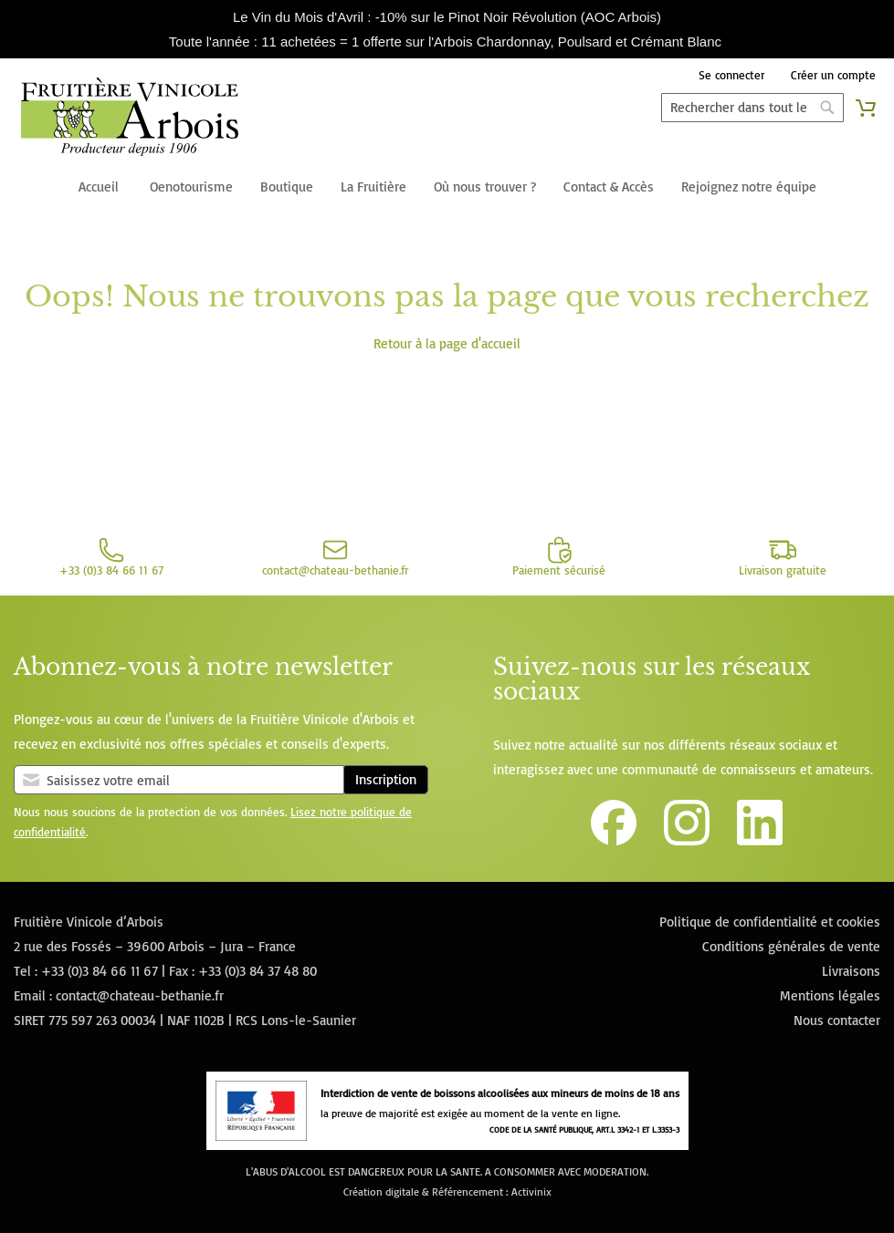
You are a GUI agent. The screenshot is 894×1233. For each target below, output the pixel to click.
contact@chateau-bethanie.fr (140, 995)
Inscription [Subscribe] (385, 779)
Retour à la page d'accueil (447, 343)
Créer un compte (833, 74)
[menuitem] (98, 188)
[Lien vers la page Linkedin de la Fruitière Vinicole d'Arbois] (760, 840)
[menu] (447, 188)
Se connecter (731, 74)
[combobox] (752, 107)
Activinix (531, 1191)
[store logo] (130, 120)
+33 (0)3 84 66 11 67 (99, 970)
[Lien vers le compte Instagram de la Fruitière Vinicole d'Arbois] (687, 840)
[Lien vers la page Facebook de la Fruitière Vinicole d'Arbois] (613, 840)
